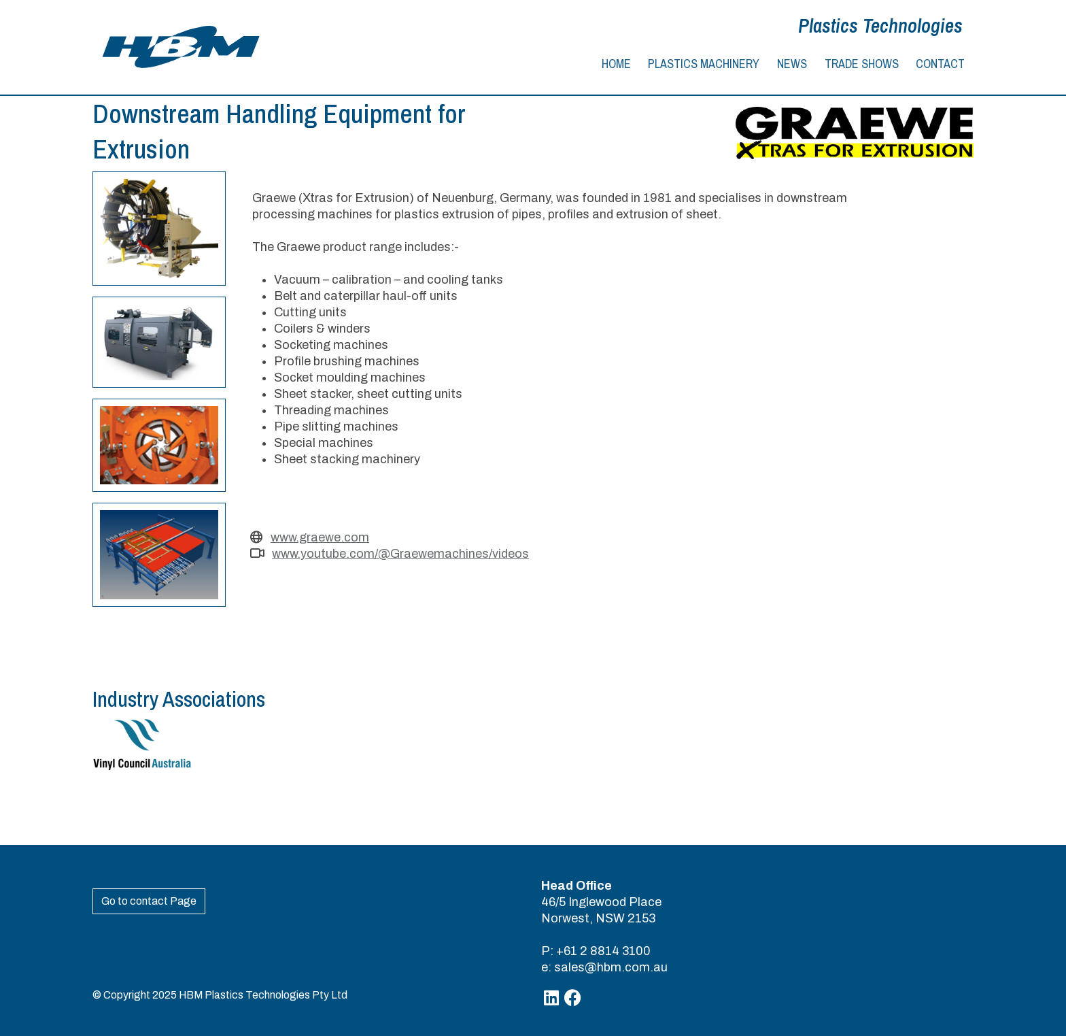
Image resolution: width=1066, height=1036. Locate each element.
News (792, 63)
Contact (940, 63)
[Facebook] (573, 998)
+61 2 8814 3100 (603, 951)
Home (616, 63)
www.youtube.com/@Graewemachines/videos (400, 554)
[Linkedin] (551, 998)
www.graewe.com (320, 537)
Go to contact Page (148, 901)
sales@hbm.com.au (611, 967)
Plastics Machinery (703, 63)
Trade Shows (862, 63)
